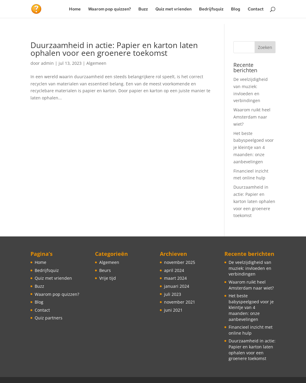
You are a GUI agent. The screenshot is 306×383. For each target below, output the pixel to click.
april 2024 (174, 270)
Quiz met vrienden (173, 9)
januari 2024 (176, 286)
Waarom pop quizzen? (109, 9)
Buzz (143, 9)
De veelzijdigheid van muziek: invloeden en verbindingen (250, 268)
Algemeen (96, 63)
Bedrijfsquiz (211, 9)
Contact (256, 9)
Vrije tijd (107, 278)
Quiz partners (48, 318)
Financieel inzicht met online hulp (251, 330)
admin (47, 63)
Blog (235, 9)
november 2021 (179, 302)
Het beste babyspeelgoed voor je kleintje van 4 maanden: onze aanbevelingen (253, 147)
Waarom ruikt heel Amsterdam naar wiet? (251, 117)
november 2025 (179, 262)
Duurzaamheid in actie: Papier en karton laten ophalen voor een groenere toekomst (114, 49)
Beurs (105, 270)
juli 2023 (172, 294)
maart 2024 (175, 278)
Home (75, 9)
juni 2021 (173, 310)
